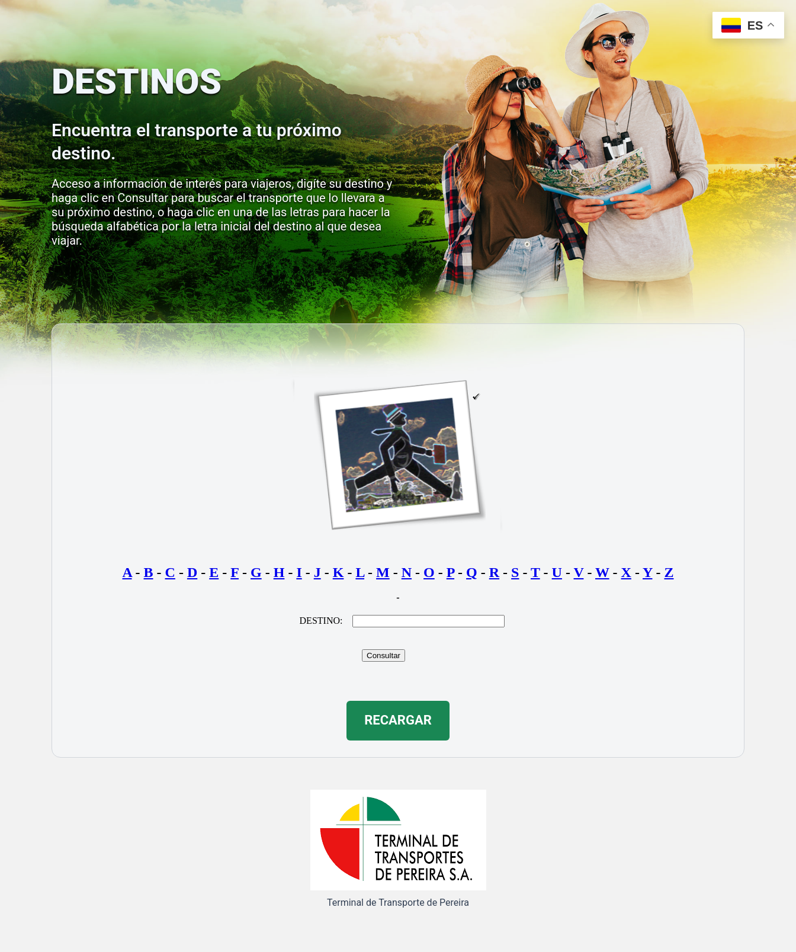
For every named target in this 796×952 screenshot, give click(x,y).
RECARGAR (398, 720)
